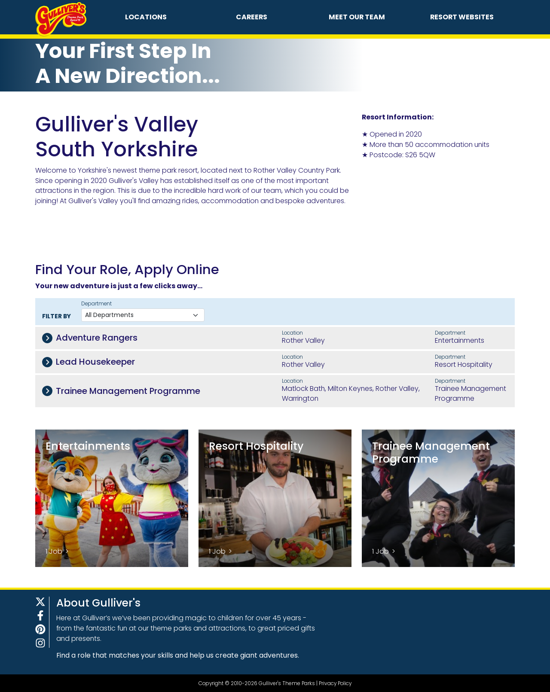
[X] (40, 602)
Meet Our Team (357, 17)
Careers (251, 17)
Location (292, 332)
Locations (146, 17)
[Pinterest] (40, 629)
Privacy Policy (335, 683)
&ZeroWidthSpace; (426, 199)
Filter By (56, 316)
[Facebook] (40, 615)
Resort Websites (462, 17)
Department (96, 303)
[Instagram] (40, 643)
